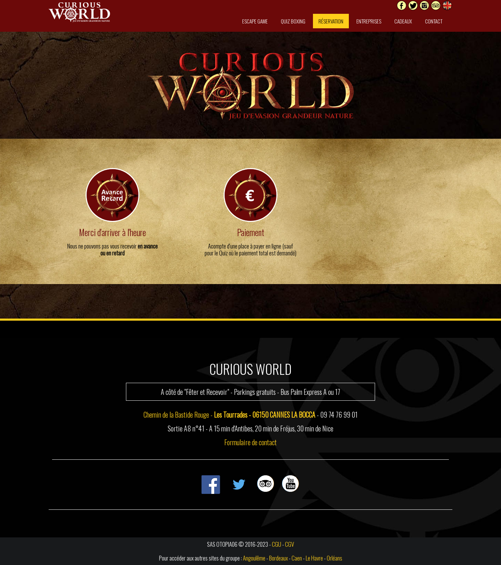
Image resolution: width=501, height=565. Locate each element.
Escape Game (255, 21)
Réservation (330, 21)
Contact (433, 21)
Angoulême (254, 558)
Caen (297, 558)
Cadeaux (403, 21)
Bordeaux (278, 558)
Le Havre (314, 558)
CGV (289, 544)
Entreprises (368, 21)
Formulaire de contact (250, 442)
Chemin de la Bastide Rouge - (229, 414)
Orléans (334, 558)
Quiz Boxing (293, 21)
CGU (276, 544)
